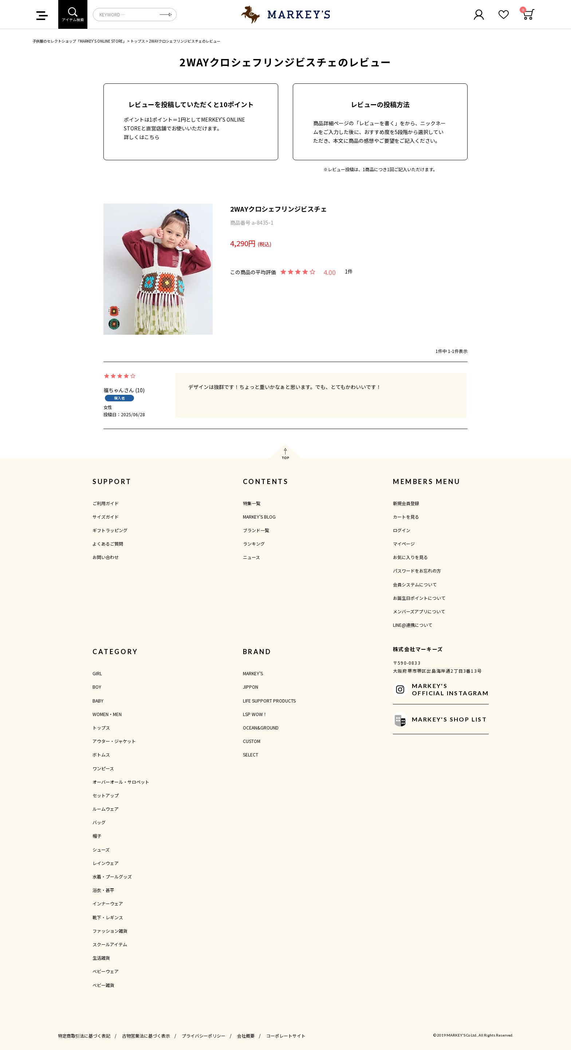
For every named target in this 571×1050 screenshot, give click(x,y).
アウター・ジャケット (114, 741)
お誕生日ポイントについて (419, 598)
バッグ (99, 822)
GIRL (97, 673)
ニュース (251, 557)
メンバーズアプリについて (419, 611)
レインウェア (105, 863)
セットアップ (105, 795)
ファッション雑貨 (109, 931)
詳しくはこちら (142, 137)
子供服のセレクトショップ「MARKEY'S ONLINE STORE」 (79, 41)
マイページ (404, 543)
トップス (137, 41)
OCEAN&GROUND (261, 727)
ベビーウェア (105, 971)
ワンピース (103, 768)
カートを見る (406, 517)
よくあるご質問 (107, 543)
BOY (96, 687)
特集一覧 (251, 503)
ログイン (401, 530)
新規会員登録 (406, 503)
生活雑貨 (101, 958)
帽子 (96, 836)
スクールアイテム (109, 944)
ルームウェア (105, 809)
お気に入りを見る (410, 557)
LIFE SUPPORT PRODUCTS (269, 700)
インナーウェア (107, 903)
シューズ (101, 849)
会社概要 (246, 1036)
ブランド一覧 (256, 530)
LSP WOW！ (255, 714)
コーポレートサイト (286, 1036)
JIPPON (250, 687)
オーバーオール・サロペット (120, 782)
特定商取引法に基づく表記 (84, 1036)
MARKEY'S (253, 673)
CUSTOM (251, 741)
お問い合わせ (105, 557)
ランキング (254, 543)
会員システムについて (415, 584)
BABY (97, 700)
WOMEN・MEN (107, 714)
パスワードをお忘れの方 (417, 570)
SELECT (250, 754)
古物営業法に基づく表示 (146, 1036)
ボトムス (101, 754)
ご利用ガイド (105, 503)
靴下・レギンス (107, 917)
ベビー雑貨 (103, 985)
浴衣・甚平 (103, 890)
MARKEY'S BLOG (259, 517)
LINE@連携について (412, 625)
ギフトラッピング (109, 530)
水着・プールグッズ (112, 876)
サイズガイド (105, 517)
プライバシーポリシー (203, 1036)
